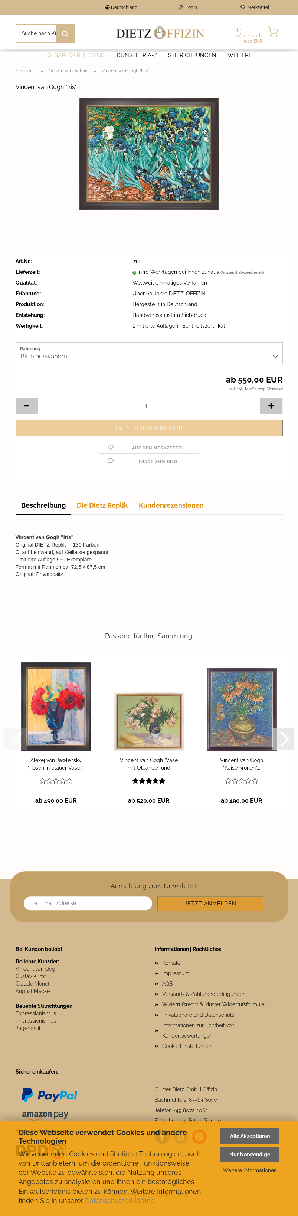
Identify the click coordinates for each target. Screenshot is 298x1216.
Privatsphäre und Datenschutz (198, 1015)
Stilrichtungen (192, 55)
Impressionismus (36, 1021)
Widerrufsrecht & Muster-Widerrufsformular (214, 1004)
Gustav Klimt (31, 976)
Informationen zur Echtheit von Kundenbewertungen (198, 1030)
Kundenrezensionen (171, 505)
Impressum (175, 973)
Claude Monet (32, 984)
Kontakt (171, 963)
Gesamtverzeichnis (76, 55)
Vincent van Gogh (37, 969)
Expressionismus (36, 1013)
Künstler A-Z (137, 55)
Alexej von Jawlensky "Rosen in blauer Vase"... (56, 764)
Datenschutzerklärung (120, 1200)
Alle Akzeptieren (250, 1136)
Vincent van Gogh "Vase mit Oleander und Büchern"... (149, 764)
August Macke (33, 991)
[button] (27, 406)
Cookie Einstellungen (187, 1046)
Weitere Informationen (250, 1170)
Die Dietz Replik (102, 505)
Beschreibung (43, 505)
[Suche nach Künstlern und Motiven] (65, 33)
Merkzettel (254, 7)
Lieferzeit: (28, 272)
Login (188, 7)
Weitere (239, 55)
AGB (167, 984)
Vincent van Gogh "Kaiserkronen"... (241, 764)
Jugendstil (28, 1028)
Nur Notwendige (249, 1154)
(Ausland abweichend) (242, 272)
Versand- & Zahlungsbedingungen (204, 994)
